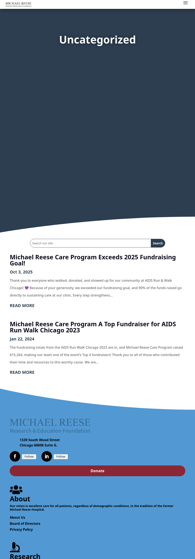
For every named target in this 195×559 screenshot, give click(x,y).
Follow (29, 456)
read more (22, 305)
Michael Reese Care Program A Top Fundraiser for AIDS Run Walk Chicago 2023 (93, 327)
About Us (17, 517)
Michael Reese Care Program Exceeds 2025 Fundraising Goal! (93, 260)
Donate (97, 470)
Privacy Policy (21, 529)
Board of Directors (25, 523)
